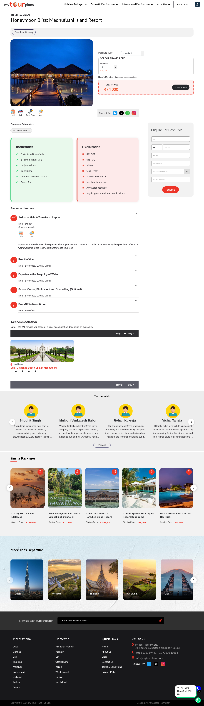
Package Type (105, 53)
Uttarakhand (61, 661)
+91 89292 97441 (146, 652)
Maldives (17, 666)
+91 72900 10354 (167, 652)
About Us (180, 4)
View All (102, 445)
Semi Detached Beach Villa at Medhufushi (33, 368)
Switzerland (19, 671)
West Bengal (62, 671)
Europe (16, 687)
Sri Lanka (17, 676)
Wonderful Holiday (21, 130)
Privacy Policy (109, 671)
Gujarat (59, 676)
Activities (162, 4)
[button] (89, 72)
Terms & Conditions (112, 666)
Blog (104, 656)
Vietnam (17, 651)
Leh (57, 656)
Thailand (17, 661)
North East (61, 682)
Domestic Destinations (103, 4)
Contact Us (107, 661)
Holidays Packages (74, 4)
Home (105, 646)
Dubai (16, 646)
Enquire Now (180, 87)
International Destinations (136, 4)
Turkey (16, 682)
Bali (15, 656)
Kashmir (59, 651)
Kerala (58, 666)
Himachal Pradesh (64, 646)
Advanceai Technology (159, 703)
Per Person (104, 63)
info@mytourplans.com (149, 658)
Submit (170, 189)
